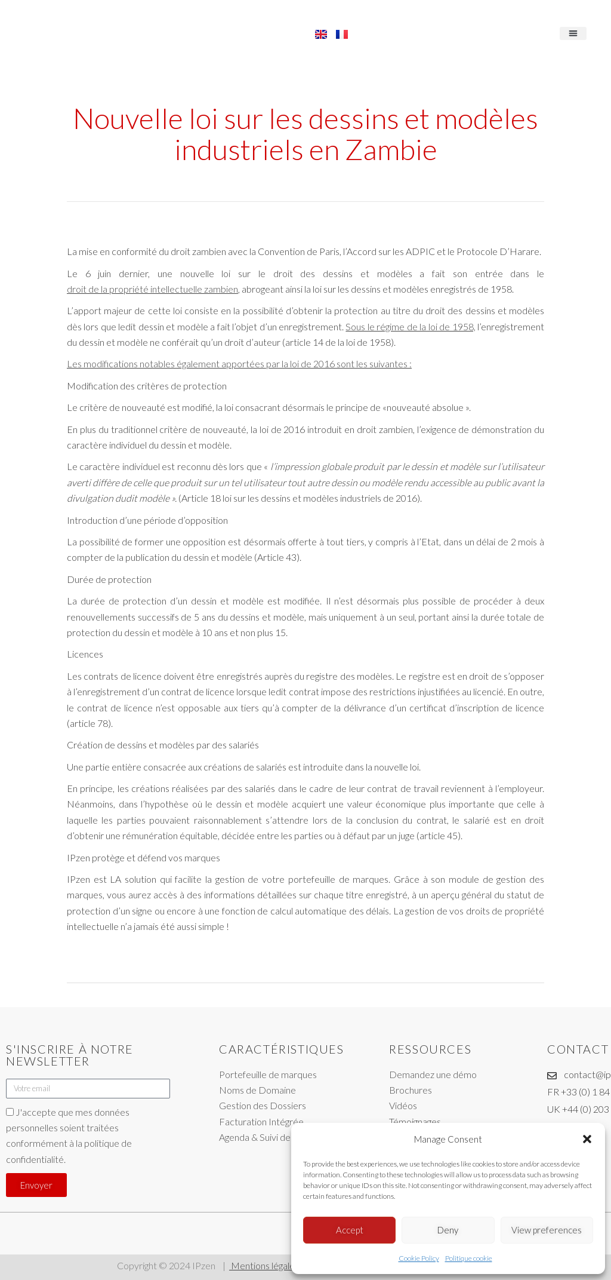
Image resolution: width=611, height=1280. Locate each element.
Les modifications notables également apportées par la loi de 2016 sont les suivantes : (239, 363)
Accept (349, 1229)
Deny (447, 1229)
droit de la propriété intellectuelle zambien (152, 288)
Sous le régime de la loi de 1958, (410, 326)
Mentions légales (264, 1265)
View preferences (546, 1229)
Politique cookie (468, 1258)
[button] (587, 1139)
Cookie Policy (419, 1258)
